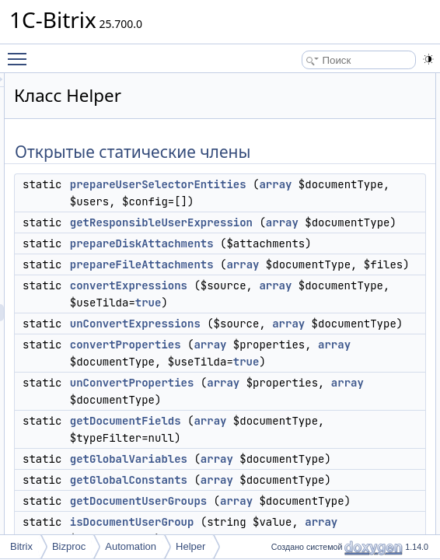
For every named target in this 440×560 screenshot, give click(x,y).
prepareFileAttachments (336, 316)
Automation (130, 546)
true (343, 405)
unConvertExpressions (329, 426)
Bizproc (69, 546)
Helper (190, 546)
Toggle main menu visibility (21, 52)
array (287, 201)
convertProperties (319, 481)
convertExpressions (323, 371)
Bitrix (21, 546)
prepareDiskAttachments (336, 278)
